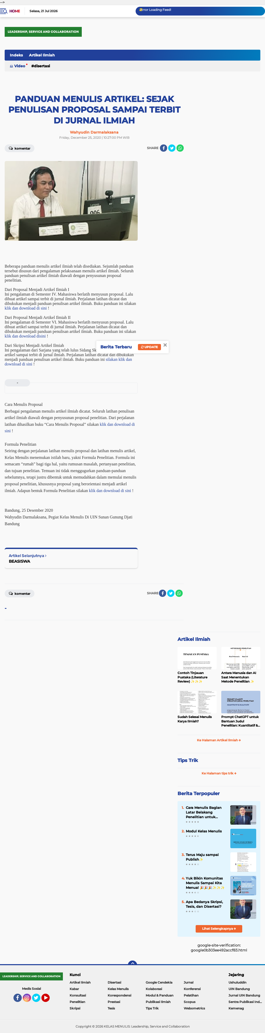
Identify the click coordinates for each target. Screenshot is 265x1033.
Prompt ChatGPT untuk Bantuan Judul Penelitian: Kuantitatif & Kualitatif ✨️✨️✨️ (240, 721)
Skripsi (75, 1008)
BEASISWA (19, 561)
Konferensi (192, 989)
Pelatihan (191, 995)
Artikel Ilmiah (42, 55)
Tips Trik (188, 760)
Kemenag (236, 1008)
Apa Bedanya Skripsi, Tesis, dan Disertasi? (204, 904)
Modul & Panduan (159, 995)
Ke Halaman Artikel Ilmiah (219, 740)
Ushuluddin (237, 982)
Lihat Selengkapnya (219, 929)
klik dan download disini (25, 336)
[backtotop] (132, 965)
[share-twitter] (171, 148)
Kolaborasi (154, 989)
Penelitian (77, 1002)
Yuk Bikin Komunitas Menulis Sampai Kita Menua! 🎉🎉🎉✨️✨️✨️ (205, 883)
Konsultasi (78, 995)
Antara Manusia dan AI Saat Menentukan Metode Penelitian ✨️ (238, 677)
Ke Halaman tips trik (219, 773)
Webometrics (194, 1008)
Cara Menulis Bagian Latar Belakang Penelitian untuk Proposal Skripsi (204, 812)
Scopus (189, 1002)
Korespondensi (119, 995)
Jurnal (188, 982)
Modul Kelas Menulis (204, 831)
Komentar (19, 148)
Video (19, 66)
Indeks (16, 55)
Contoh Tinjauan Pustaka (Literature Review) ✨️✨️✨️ (192, 677)
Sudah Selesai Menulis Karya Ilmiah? (195, 719)
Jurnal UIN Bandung (244, 995)
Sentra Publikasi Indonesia (247, 1002)
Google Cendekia (159, 982)
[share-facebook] (163, 148)
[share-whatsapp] (180, 148)
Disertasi (42, 66)
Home (14, 11)
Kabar (74, 989)
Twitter (38, 1000)
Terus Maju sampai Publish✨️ (202, 857)
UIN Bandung (239, 989)
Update (149, 347)
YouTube (49, 1000)
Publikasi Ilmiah (158, 1002)
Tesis (111, 1008)
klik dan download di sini (26, 308)
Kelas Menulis (118, 989)
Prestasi (114, 1002)
